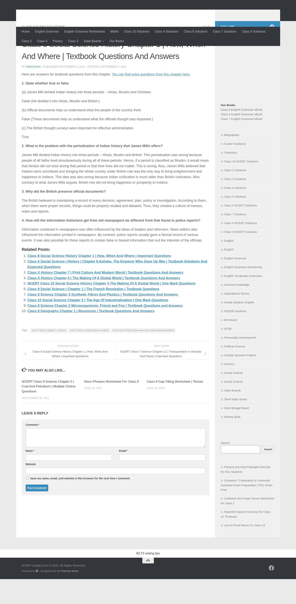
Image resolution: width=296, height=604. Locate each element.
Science (229, 388)
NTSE (228, 353)
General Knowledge (237, 309)
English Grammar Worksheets (84, 31)
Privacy (58, 41)
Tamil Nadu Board (235, 424)
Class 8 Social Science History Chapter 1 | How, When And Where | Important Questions (99, 281)
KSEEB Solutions (235, 336)
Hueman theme (69, 595)
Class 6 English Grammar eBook (242, 139)
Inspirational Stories (237, 318)
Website (31, 489)
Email (123, 475)
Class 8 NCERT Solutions (43, 51)
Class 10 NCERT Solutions (241, 186)
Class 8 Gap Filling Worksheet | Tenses (175, 406)
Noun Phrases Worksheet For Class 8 (111, 406)
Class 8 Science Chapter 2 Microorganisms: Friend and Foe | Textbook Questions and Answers (105, 330)
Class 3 (73, 41)
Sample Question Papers (240, 380)
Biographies (231, 159)
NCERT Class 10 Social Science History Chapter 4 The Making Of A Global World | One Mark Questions (112, 308)
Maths (114, 31)
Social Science (233, 397)
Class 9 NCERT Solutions (240, 256)
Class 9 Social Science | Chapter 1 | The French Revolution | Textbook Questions (93, 314)
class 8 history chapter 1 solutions (49, 355)
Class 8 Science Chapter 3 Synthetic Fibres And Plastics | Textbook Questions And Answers (103, 319)
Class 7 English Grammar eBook (242, 143)
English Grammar (47, 31)
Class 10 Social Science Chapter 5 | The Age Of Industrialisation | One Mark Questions (98, 325)
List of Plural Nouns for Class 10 (244, 550)
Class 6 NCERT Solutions (240, 230)
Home (26, 31)
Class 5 (27, 41)
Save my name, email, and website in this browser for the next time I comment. (80, 503)
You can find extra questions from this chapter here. (151, 99)
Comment (33, 449)
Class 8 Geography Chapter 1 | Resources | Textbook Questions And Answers (91, 336)
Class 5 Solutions (235, 221)
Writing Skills (232, 441)
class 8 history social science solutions (89, 355)
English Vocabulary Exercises (243, 300)
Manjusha (33, 91)
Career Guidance (235, 168)
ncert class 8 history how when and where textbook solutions (143, 355)
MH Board (230, 344)
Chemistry (230, 177)
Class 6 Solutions (254, 31)
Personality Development (240, 362)
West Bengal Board (236, 433)
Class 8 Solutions (196, 31)
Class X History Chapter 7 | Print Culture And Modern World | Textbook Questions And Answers (105, 297)
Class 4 (42, 41)
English (229, 265)
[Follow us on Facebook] (272, 51)
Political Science (234, 371)
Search (225, 467)
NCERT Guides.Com (60, 13)
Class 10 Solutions (136, 31)
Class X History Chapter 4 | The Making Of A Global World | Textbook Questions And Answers (104, 303)
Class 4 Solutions (235, 212)
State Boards (92, 41)
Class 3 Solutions (235, 203)
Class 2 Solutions (235, 195)
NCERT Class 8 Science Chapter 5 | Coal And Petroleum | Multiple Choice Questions (49, 411)
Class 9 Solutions (167, 31)
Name (30, 475)
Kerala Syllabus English (239, 327)
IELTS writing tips (148, 578)
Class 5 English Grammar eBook (242, 134)
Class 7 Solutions (224, 31)
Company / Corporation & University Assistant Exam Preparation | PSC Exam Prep (247, 510)
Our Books (117, 41)
